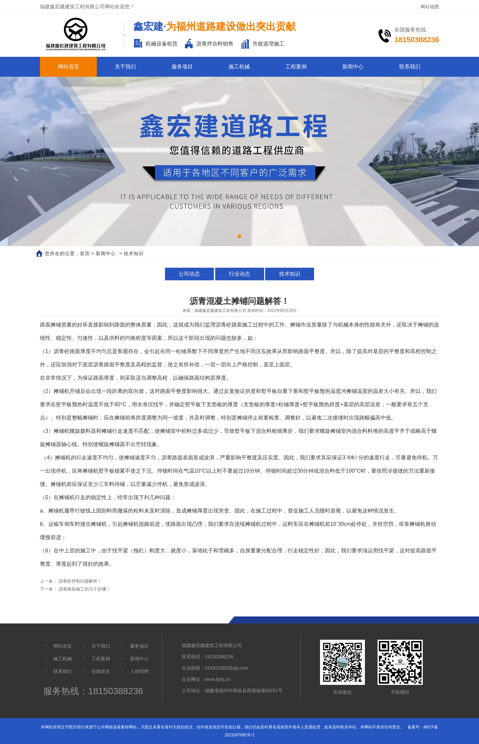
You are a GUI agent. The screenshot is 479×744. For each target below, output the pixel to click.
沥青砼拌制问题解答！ (79, 581)
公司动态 (190, 274)
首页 (85, 253)
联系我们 (409, 66)
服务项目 (182, 66)
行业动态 (239, 274)
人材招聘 (139, 671)
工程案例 (296, 66)
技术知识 (288, 274)
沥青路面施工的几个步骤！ (83, 589)
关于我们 (125, 66)
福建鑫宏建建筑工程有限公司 (220, 310)
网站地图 (429, 6)
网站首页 (68, 66)
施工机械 (239, 66)
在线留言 (100, 671)
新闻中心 (353, 66)
